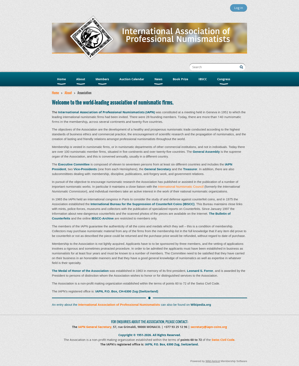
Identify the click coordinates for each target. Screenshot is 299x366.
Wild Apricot (213, 361)
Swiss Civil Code (223, 340)
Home (55, 92)
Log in (238, 8)
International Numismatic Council (180, 186)
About (68, 92)
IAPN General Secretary (95, 327)
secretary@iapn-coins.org (209, 327)
